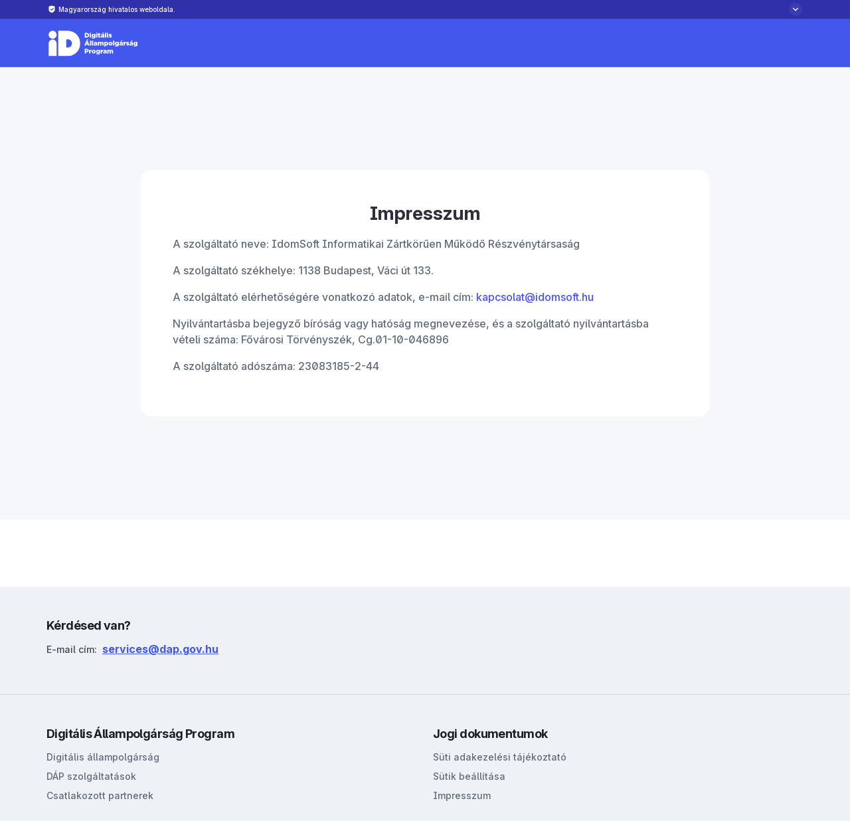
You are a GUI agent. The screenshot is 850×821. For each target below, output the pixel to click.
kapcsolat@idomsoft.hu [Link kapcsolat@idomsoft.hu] (535, 297)
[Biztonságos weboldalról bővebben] (425, 9)
